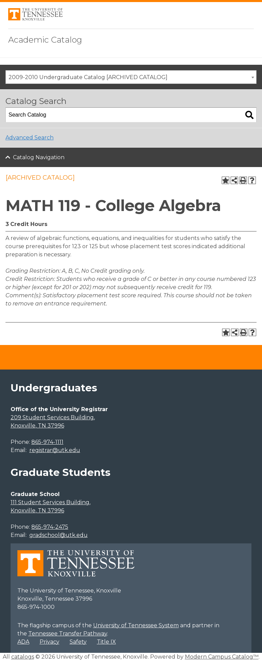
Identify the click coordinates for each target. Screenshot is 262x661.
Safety (78, 642)
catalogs (22, 657)
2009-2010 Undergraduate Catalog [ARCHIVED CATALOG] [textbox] (88, 77)
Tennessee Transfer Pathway (67, 633)
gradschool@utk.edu (58, 535)
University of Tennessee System (136, 625)
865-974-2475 (49, 527)
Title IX (106, 642)
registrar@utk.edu (54, 450)
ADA (23, 642)
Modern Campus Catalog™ (222, 657)
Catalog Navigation (38, 157)
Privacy (49, 642)
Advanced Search (29, 137)
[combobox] (131, 77)
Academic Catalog (45, 40)
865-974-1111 (47, 442)
